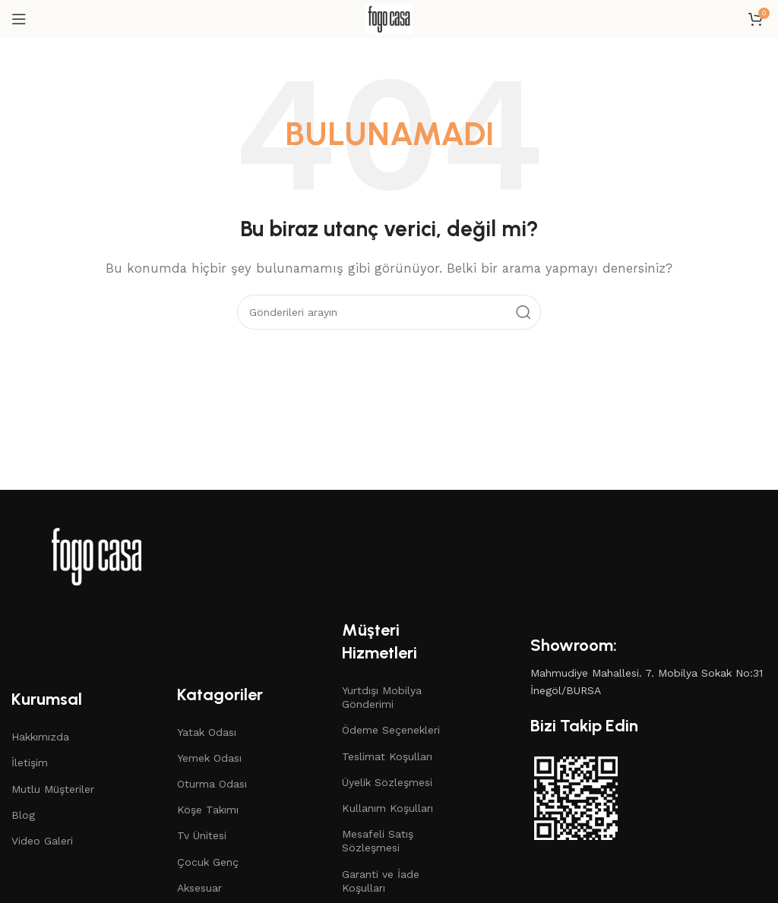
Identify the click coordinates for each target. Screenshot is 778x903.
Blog (23, 815)
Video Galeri (42, 841)
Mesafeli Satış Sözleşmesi (377, 841)
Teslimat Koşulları (387, 756)
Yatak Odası (206, 732)
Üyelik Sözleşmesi (387, 782)
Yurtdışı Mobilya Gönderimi (382, 697)
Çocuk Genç (208, 862)
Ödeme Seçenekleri (391, 730)
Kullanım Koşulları (387, 808)
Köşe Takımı (208, 810)
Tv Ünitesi (201, 835)
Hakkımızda (40, 737)
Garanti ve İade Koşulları (380, 881)
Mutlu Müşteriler (52, 789)
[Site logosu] (389, 18)
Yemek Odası (209, 758)
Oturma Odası (212, 784)
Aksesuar (199, 888)
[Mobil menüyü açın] (19, 19)
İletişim (29, 762)
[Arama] (389, 312)
